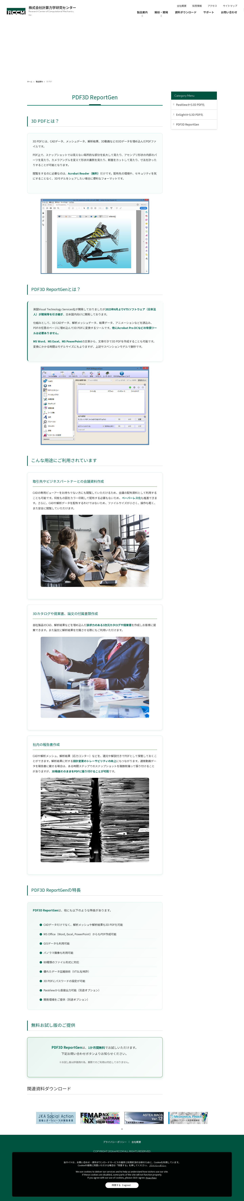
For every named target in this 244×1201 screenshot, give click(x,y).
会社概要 (181, 5)
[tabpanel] (56, 1118)
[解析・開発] (161, 14)
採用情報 (197, 5)
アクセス (212, 5)
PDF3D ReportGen (187, 124)
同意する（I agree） (122, 1185)
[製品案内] (142, 14)
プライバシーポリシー (115, 1142)
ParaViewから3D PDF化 (190, 105)
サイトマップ (230, 5)
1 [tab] (122, 1129)
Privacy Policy (151, 1178)
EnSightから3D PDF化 (189, 115)
